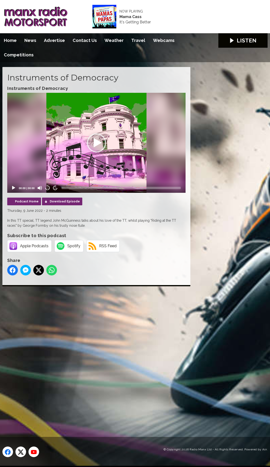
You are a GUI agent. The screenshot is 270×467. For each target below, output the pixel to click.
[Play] (13, 188)
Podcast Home (27, 201)
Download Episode (65, 201)
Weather (114, 40)
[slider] (121, 188)
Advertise (54, 40)
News (30, 40)
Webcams (163, 40)
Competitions (19, 54)
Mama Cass (130, 17)
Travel (138, 40)
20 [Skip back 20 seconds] (48, 188)
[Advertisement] (92, 356)
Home (10, 40)
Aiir (264, 449)
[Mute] (39, 188)
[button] (96, 143)
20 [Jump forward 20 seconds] (55, 188)
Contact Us (85, 40)
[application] (96, 143)
